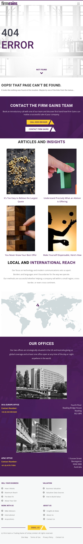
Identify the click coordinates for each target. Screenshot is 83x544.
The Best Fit (7, 497)
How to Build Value (52, 497)
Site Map (24, 537)
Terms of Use (35, 537)
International (8, 515)
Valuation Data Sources (53, 493)
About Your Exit (8, 501)
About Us (48, 515)
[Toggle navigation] (78, 3)
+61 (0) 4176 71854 (8, 465)
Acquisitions (7, 519)
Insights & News (51, 511)
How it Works (8, 489)
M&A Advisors (8, 511)
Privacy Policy (48, 537)
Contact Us (49, 519)
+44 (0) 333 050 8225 (9, 412)
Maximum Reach (9, 493)
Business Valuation (52, 489)
